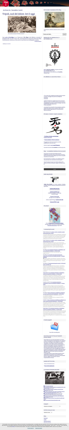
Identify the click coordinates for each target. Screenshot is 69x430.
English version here (48, 123)
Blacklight (13, 426)
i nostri (55, 131)
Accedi (45, 405)
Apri (44, 69)
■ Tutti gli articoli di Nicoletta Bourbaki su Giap (52, 386)
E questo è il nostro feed (54, 182)
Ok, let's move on (31, 428)
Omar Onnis (45, 258)
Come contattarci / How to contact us (51, 125)
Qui (44, 70)
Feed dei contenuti (47, 407)
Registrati (46, 404)
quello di (9, 37)
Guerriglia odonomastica (52, 211)
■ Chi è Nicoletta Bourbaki (48, 371)
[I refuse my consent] (67, 426)
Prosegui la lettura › (38, 41)
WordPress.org (46, 410)
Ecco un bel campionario (49, 351)
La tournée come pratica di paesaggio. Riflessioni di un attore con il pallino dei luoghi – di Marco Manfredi (54, 242)
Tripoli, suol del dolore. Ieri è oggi (18, 14)
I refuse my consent (38, 428)
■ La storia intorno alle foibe (49, 379)
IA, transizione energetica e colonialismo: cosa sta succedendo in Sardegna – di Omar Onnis (54, 269)
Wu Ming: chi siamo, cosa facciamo (51, 122)
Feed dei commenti (47, 408)
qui (56, 180)
